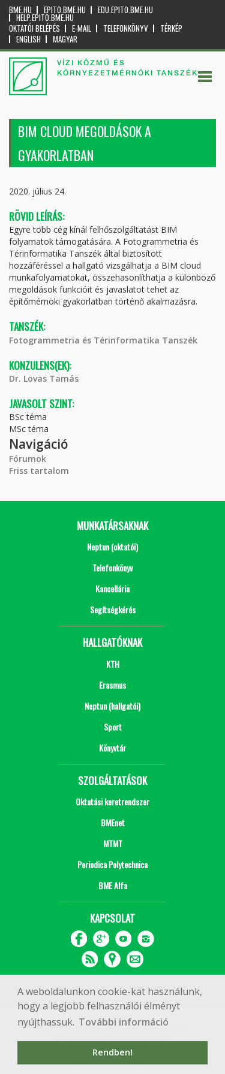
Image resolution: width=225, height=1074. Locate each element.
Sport (113, 726)
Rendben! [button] (112, 1052)
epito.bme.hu (65, 10)
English (28, 39)
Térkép (171, 28)
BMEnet (113, 822)
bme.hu (20, 10)
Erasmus (112, 685)
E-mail (81, 28)
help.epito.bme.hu (45, 18)
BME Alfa (112, 885)
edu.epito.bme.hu (125, 10)
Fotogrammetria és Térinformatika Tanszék (103, 340)
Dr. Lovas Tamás (44, 378)
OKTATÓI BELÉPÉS (34, 28)
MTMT (112, 843)
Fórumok (27, 458)
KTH (112, 664)
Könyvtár (112, 747)
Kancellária (112, 588)
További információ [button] (124, 1022)
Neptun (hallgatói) (112, 705)
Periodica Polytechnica (112, 864)
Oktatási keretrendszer (112, 801)
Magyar (65, 39)
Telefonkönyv (125, 28)
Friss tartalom (39, 470)
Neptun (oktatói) (112, 546)
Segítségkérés (113, 609)
